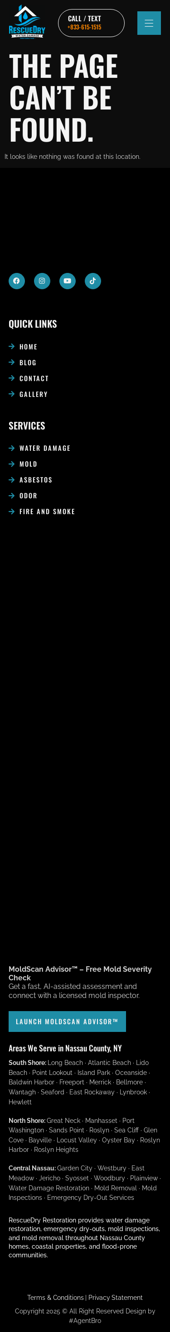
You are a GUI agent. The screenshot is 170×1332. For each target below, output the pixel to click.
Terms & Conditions (55, 1297)
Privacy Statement (115, 1297)
